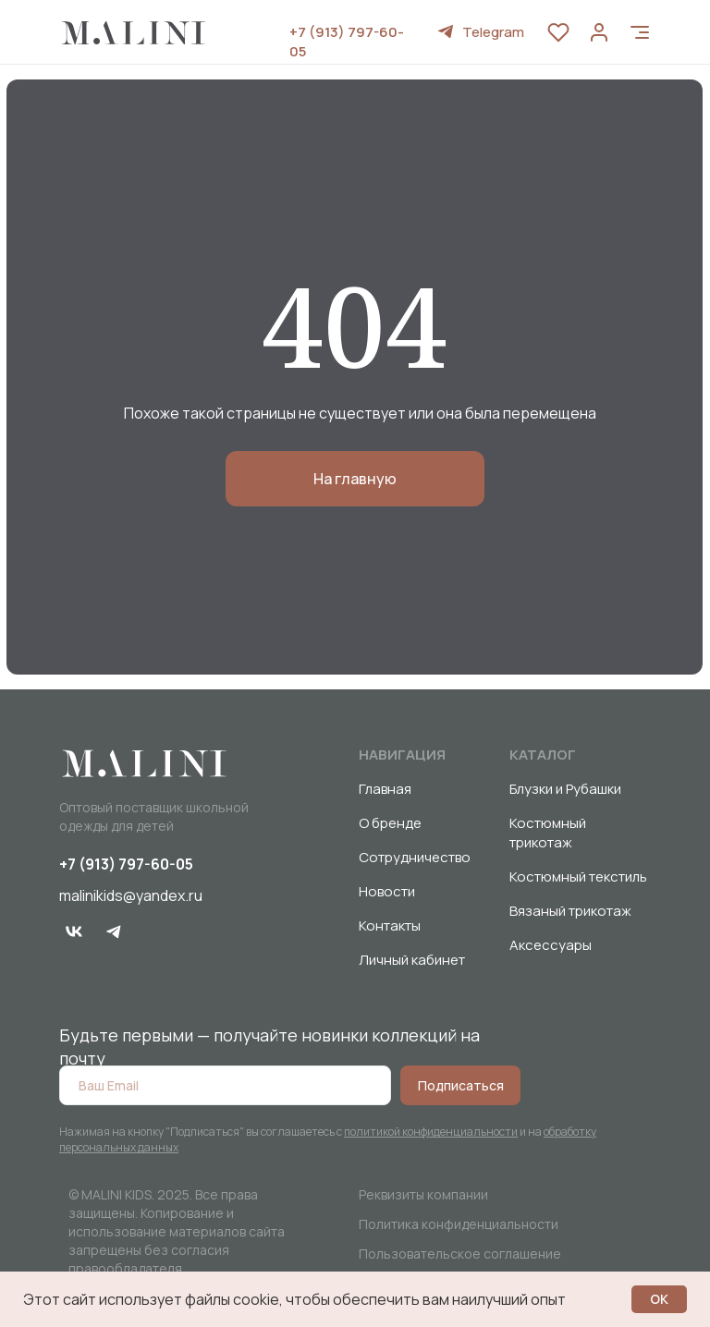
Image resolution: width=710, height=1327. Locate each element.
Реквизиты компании (423, 1194)
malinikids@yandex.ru (130, 895)
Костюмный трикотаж (547, 832)
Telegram (493, 32)
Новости (387, 891)
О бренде (390, 823)
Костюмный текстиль (578, 876)
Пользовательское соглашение (460, 1253)
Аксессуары (550, 945)
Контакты (390, 925)
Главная (385, 788)
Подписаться (461, 1085)
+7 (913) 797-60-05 (126, 864)
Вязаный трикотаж (570, 910)
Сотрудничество (415, 857)
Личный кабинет (412, 959)
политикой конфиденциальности (431, 1131)
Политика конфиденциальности (458, 1224)
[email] (225, 1085)
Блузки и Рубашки (565, 788)
